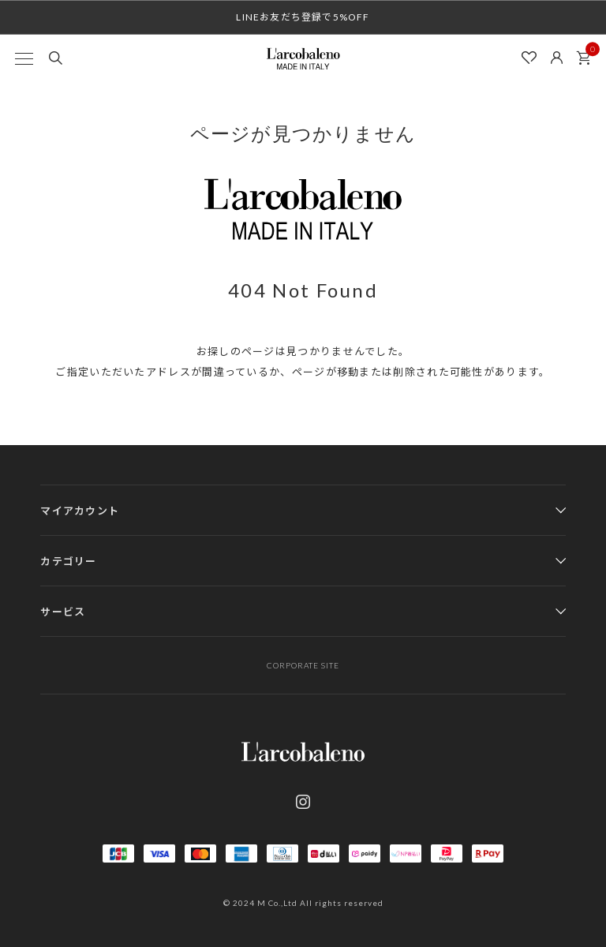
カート (587, 53)
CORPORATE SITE (303, 665)
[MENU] (23, 58)
